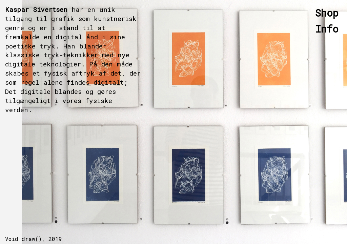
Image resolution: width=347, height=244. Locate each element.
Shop (327, 12)
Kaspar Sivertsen (36, 9)
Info (327, 28)
